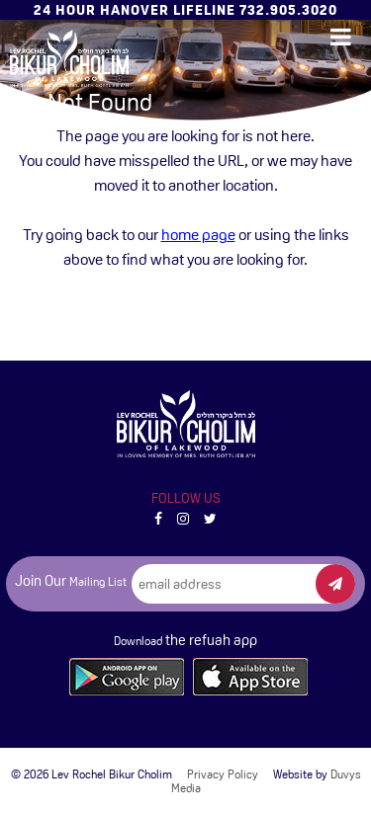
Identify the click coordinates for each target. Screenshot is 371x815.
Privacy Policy (222, 774)
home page (198, 234)
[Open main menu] (340, 37)
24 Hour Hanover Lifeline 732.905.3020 (185, 10)
